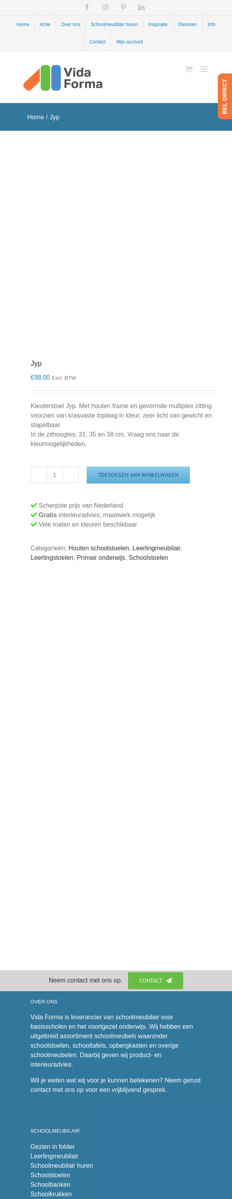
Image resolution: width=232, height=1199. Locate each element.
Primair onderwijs (101, 557)
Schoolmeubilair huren (61, 1165)
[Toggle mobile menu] (204, 69)
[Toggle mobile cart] (189, 69)
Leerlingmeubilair (156, 548)
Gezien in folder (52, 1146)
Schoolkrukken (51, 1194)
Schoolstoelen (149, 557)
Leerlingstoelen (52, 557)
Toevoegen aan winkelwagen (138, 474)
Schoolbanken (50, 1184)
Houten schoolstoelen (99, 548)
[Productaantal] (55, 475)
